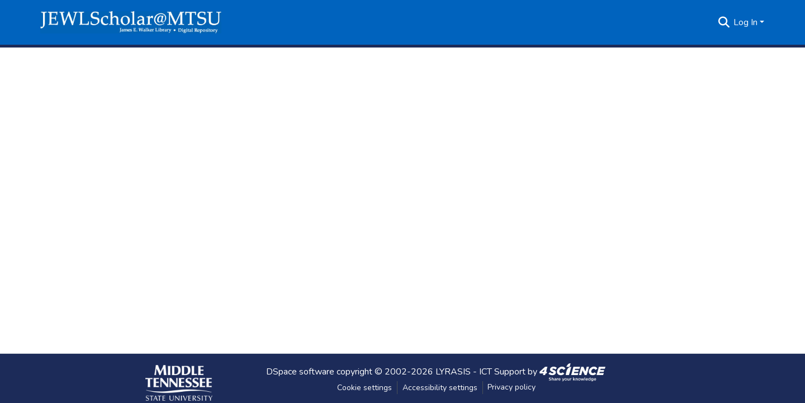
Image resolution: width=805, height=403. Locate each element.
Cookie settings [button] (364, 387)
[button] (130, 22)
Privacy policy (511, 387)
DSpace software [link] (300, 371)
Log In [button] (746, 22)
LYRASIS (453, 371)
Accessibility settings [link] (439, 387)
